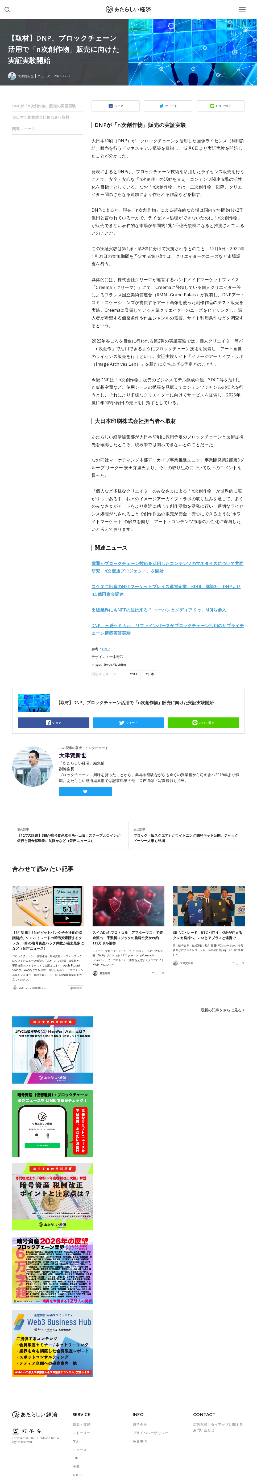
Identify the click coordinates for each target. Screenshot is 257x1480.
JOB (75, 1451)
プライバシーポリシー (150, 1426)
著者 (76, 1460)
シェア (118, 106)
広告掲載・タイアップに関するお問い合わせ (218, 1421)
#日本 (150, 674)
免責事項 (140, 1434)
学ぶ (76, 1434)
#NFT (134, 674)
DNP (106, 649)
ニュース (46, 76)
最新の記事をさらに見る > (224, 1006)
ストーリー (81, 1426)
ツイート (171, 106)
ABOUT (78, 1468)
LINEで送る (224, 106)
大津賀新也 (72, 755)
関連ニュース (23, 128)
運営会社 (140, 1418)
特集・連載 (81, 1418)
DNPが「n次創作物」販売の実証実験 (44, 105)
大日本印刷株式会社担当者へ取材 (40, 117)
